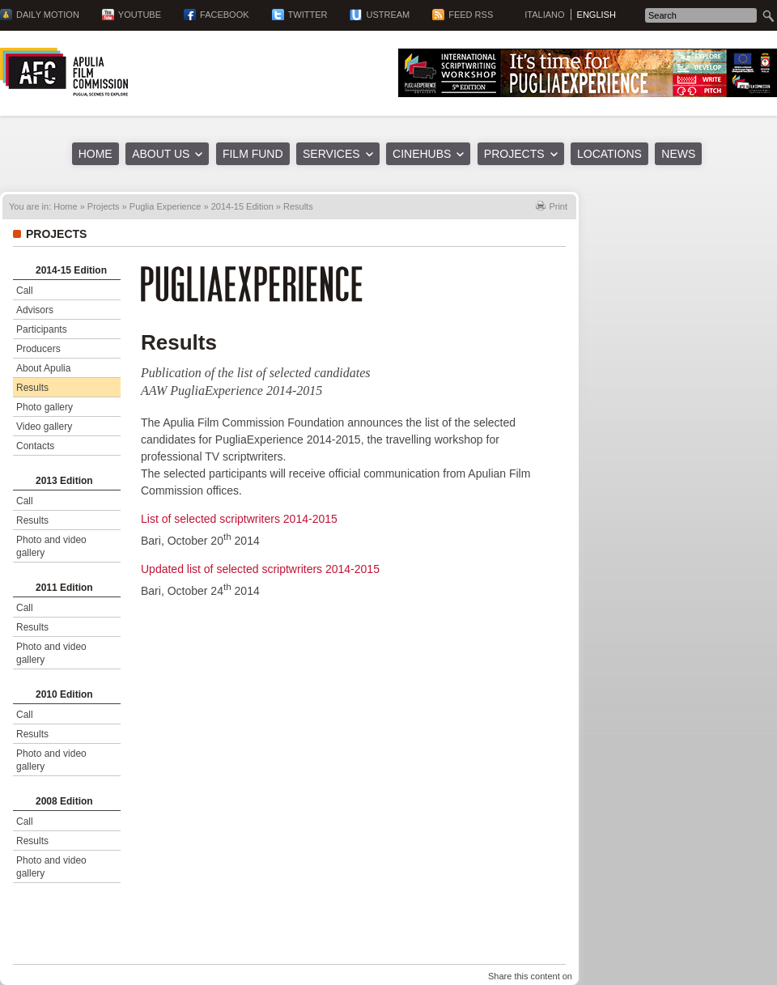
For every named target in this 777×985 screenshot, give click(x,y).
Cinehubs (422, 153)
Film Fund (253, 153)
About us (160, 153)
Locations (609, 153)
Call (24, 290)
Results (32, 387)
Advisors (34, 310)
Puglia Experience (166, 206)
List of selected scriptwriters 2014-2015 (239, 518)
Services (331, 153)
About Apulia (43, 368)
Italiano (544, 14)
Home (96, 153)
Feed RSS (470, 14)
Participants (41, 329)
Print (558, 206)
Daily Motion (47, 14)
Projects (514, 153)
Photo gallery (44, 407)
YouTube (139, 14)
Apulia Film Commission (64, 72)
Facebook (224, 14)
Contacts (35, 446)
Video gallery (44, 426)
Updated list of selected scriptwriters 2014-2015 (260, 569)
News (678, 153)
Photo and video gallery (51, 546)
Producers (38, 349)
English (596, 14)
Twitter (308, 14)
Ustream (388, 14)
